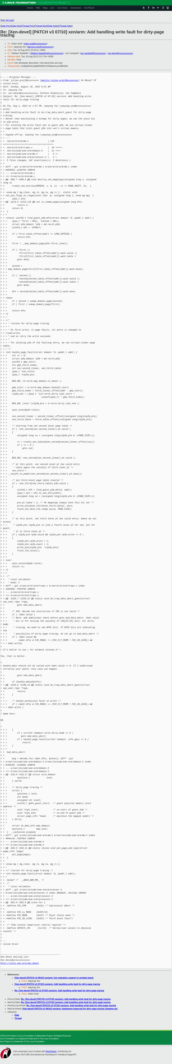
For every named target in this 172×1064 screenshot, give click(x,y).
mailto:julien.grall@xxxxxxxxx (59, 80)
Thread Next (41, 26)
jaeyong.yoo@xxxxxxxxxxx (40, 47)
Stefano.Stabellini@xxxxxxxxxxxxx (46, 53)
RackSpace (51, 1051)
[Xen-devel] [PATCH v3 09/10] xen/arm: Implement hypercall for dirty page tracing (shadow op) (70, 1008)
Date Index (53, 26)
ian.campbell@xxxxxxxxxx (93, 53)
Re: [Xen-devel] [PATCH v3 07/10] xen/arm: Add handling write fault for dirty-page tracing (59, 990)
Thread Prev (28, 26)
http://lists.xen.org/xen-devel (20, 963)
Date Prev (5, 26)
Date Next (16, 26)
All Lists (9, 20)
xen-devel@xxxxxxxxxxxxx (120, 53)
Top (2, 20)
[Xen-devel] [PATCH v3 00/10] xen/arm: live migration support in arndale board (54, 978)
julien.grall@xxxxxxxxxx (35, 43)
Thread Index (66, 26)
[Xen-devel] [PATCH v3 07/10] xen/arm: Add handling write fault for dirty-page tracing (57, 984)
